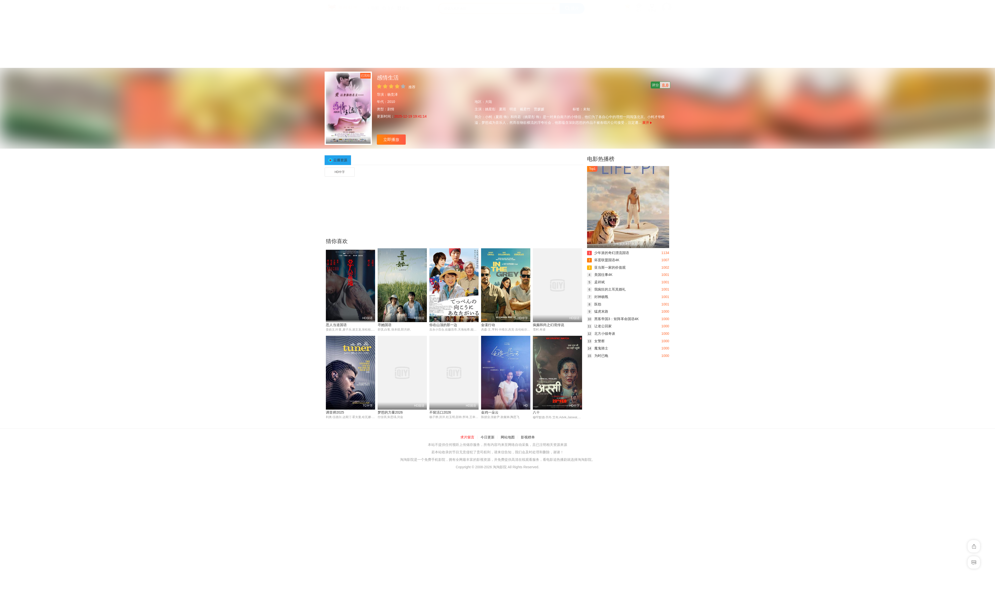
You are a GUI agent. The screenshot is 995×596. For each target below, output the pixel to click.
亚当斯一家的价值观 (606, 267)
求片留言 (467, 437)
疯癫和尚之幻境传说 (548, 325)
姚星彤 (490, 109)
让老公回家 (599, 326)
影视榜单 (528, 437)
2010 (391, 102)
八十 (536, 412)
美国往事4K (599, 275)
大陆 (488, 102)
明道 (512, 109)
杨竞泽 (392, 94)
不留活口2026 (440, 412)
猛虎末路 (597, 311)
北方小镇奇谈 (601, 334)
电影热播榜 (600, 159)
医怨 (594, 304)
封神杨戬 (597, 297)
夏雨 (502, 109)
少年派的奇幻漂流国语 (608, 253)
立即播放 (391, 139)
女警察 (596, 341)
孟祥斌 (596, 282)
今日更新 (488, 437)
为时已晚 (597, 356)
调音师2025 (335, 412)
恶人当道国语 (336, 325)
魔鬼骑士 (597, 348)
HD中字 (340, 172)
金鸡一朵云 (489, 412)
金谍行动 (488, 325)
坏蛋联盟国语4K (603, 260)
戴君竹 (525, 109)
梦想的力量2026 (390, 412)
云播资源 (340, 160)
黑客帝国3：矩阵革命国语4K (613, 319)
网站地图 (508, 437)
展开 (647, 123)
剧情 (390, 109)
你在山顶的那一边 (443, 325)
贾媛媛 (539, 109)
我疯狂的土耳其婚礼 (606, 289)
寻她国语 (385, 325)
